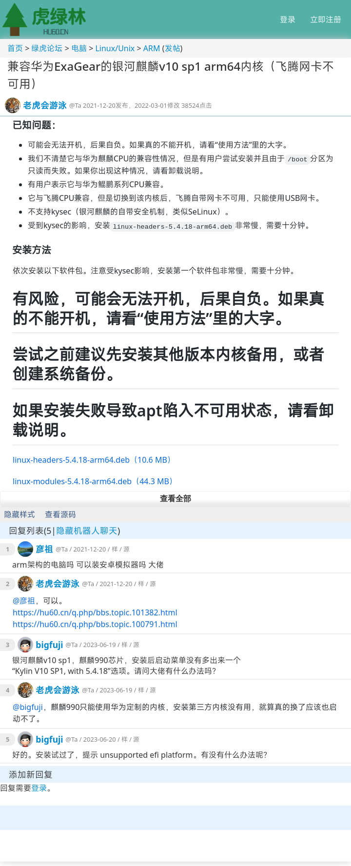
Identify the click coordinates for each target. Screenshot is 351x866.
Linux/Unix (115, 48)
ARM (151, 48)
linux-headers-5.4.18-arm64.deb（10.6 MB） (94, 459)
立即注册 (325, 19)
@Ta (75, 105)
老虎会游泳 (45, 105)
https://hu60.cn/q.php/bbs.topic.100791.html (95, 624)
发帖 (172, 48)
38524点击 (196, 105)
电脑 (79, 48)
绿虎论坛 (46, 48)
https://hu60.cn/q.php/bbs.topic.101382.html (95, 612)
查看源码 (60, 514)
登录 (287, 19)
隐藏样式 (19, 514)
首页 (15, 48)
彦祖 (44, 549)
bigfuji (49, 644)
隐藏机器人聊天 (86, 530)
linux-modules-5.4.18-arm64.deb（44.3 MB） (95, 481)
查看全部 (175, 498)
